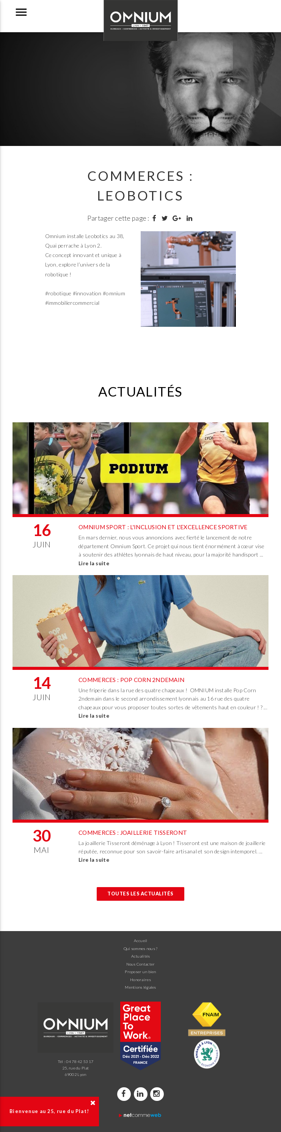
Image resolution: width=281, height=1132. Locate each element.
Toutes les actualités (140, 894)
